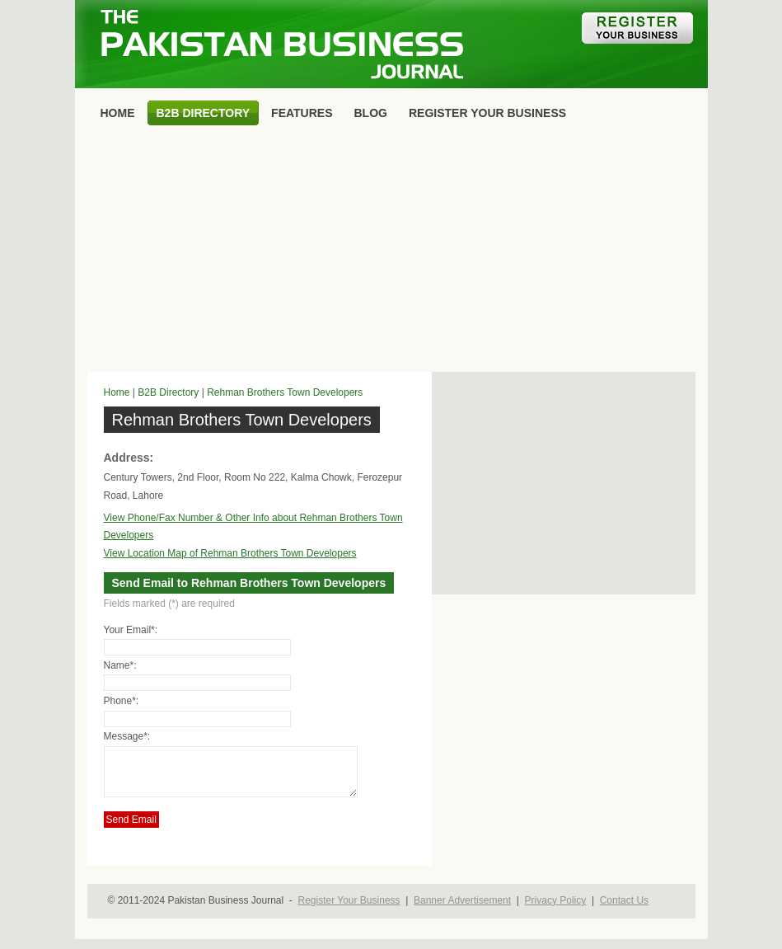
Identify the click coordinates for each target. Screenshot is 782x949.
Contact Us (624, 910)
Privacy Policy (556, 910)
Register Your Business (348, 910)
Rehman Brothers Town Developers (285, 392)
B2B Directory (168, 392)
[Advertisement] (391, 252)
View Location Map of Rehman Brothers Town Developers (230, 553)
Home (117, 392)
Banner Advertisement (462, 910)
